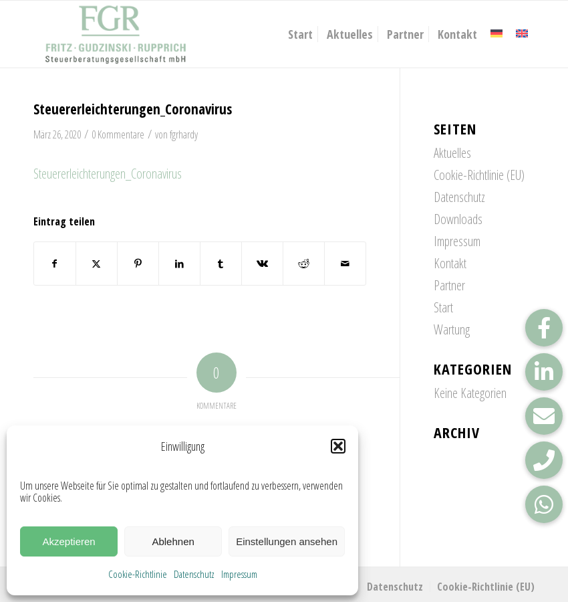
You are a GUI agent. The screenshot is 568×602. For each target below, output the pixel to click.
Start (443, 307)
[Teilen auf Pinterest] (138, 263)
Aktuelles (452, 153)
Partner (449, 285)
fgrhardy (184, 134)
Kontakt (450, 263)
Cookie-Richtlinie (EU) (479, 175)
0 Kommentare (118, 134)
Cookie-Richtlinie (137, 574)
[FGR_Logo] (115, 34)
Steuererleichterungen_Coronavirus (107, 174)
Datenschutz (194, 574)
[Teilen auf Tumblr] (220, 263)
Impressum (239, 574)
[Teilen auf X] (96, 263)
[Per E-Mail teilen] (345, 263)
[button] (338, 446)
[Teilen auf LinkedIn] (179, 263)
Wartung (452, 329)
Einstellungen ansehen (286, 541)
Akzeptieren (68, 541)
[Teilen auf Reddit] (303, 263)
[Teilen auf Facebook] (55, 263)
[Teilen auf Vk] (262, 263)
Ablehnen (173, 541)
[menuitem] (300, 34)
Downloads (458, 219)
